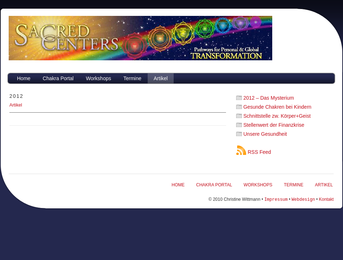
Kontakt (326, 199)
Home (23, 78)
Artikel (161, 78)
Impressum (276, 199)
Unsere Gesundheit (265, 134)
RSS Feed (259, 152)
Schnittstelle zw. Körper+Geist (277, 116)
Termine (132, 78)
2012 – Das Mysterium (268, 98)
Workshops (98, 78)
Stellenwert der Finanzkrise (273, 125)
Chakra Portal (58, 78)
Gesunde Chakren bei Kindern (277, 107)
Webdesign (303, 199)
